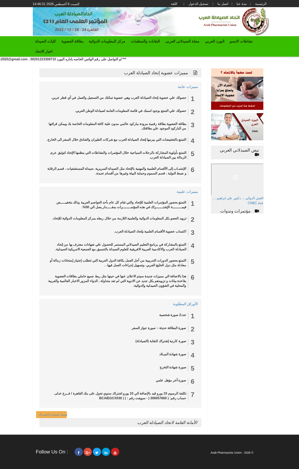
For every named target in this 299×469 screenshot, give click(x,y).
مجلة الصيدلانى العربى (182, 41)
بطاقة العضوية (72, 41)
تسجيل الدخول (198, 4)
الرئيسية (260, 4)
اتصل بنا (222, 4)
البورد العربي (214, 41)
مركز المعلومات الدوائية (107, 41)
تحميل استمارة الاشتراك (53, 414)
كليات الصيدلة (45, 41)
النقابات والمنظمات (145, 41)
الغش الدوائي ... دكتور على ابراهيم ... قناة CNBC (238, 200)
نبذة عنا (241, 4)
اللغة (175, 4)
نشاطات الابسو (241, 41)
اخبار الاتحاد (43, 51)
